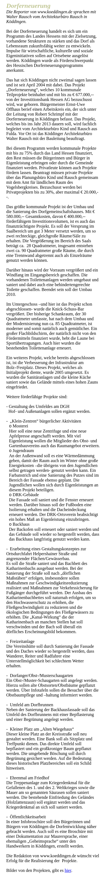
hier (68, 870)
